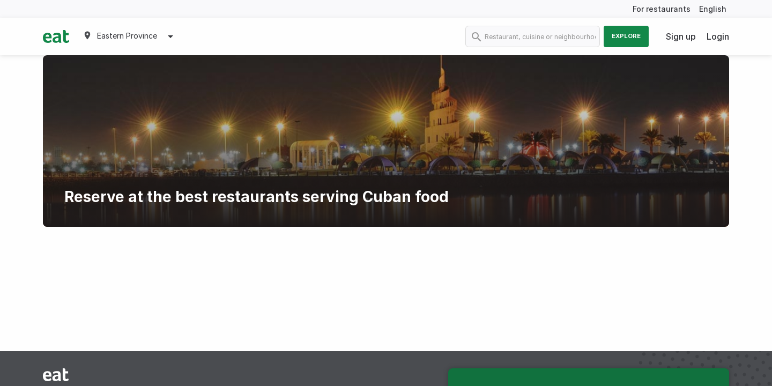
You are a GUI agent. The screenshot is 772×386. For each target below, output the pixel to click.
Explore (626, 36)
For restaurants (662, 8)
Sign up (681, 36)
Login (718, 36)
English (712, 8)
